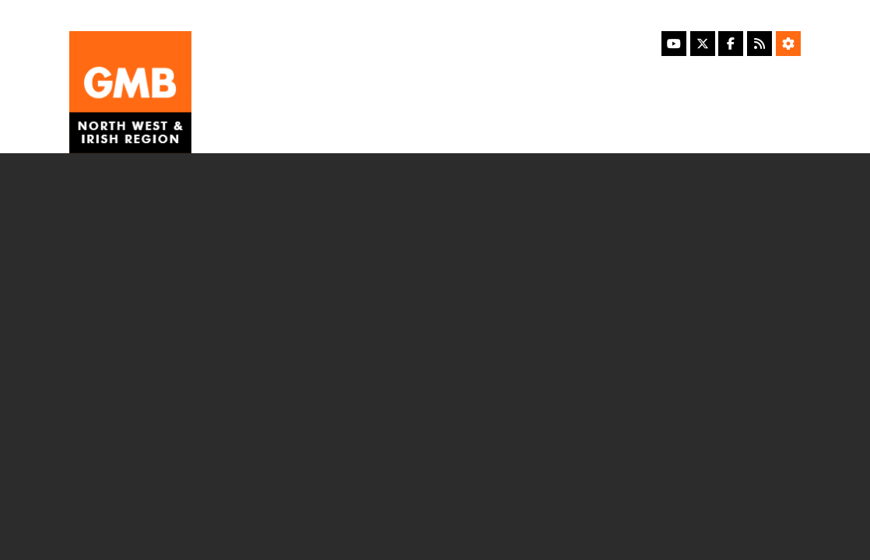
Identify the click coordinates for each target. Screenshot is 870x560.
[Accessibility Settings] (788, 43)
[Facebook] (730, 43)
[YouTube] (673, 43)
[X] (702, 43)
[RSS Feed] (759, 43)
